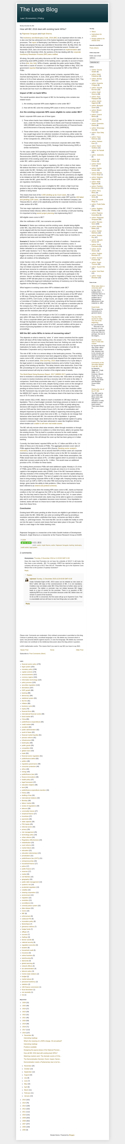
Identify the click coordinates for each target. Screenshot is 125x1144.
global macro (26, 751)
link (28, 63)
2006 (24, 1127)
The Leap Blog (39, 9)
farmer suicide (27, 940)
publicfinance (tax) (28, 774)
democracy (25, 695)
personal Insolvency (29, 982)
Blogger (71, 1135)
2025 (24, 1005)
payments (25, 819)
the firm (24, 701)
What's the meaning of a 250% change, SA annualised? (43, 1041)
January (27, 1096)
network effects (27, 966)
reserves (25, 871)
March (26, 1090)
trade (23, 753)
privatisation (26, 856)
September (28, 1072)
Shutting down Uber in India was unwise (98, 341)
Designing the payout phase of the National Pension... (42, 1050)
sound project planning (45, 213)
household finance (28, 863)
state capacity (26, 821)
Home (52, 650)
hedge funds (26, 929)
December (28, 1035)
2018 (24, 1027)
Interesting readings (30, 1038)
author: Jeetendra (98, 155)
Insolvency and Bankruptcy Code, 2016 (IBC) (40, 38)
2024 (24, 1008)
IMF (23, 913)
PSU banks (26, 824)
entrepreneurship (28, 861)
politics (24, 761)
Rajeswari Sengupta (29, 34)
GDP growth (26, 690)
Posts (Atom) (94, 48)
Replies (29, 575)
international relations (29, 798)
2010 (24, 1115)
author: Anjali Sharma (43, 545)
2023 (24, 1011)
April (26, 1087)
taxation (24, 947)
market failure (26, 848)
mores (24, 911)
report (34, 42)
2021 (24, 1017)
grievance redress (28, 926)
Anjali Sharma (46, 34)
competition (26, 748)
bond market (26, 716)
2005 (24, 1130)
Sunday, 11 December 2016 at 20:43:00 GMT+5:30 (54, 579)
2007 (24, 1124)
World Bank (26, 924)
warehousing (26, 958)
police (24, 866)
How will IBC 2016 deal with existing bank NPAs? (40, 1053)
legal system (33, 547)
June (26, 1081)
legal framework (27, 782)
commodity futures (28, 811)
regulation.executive (29, 945)
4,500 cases (53, 195)
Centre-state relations (29, 974)
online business (27, 955)
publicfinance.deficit (28, 758)
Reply (27, 570)
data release (26, 908)
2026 (24, 1002)
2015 (24, 1100)
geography (25, 879)
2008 (24, 1121)
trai (23, 995)
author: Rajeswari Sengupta (59, 545)
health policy (26, 779)
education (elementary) (30, 853)
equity (24, 709)
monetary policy (27, 669)
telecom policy (27, 971)
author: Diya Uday (98, 132)
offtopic (24, 932)
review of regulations (29, 806)
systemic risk (26, 884)
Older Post (79, 650)
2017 (24, 1030)
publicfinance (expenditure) (31, 722)
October (27, 1069)
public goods (26, 745)
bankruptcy (78, 545)
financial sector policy (29, 664)
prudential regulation (29, 887)
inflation (24, 703)
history (24, 793)
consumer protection (29, 766)
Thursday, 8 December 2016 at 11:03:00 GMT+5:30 (52, 558)
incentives (25, 816)
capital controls (27, 672)
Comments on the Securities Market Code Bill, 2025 (98, 364)
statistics (25, 984)
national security (27, 942)
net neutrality (26, 992)
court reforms (26, 845)
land (23, 787)
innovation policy (27, 921)
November (28, 1066)
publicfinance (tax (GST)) (30, 858)
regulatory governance (29, 764)
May (25, 1084)
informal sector (27, 827)
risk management (28, 832)
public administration (29, 730)
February (27, 1093)
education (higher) (28, 785)
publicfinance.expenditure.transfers (34, 790)
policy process (27, 682)
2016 (24, 1033)
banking (71, 545)
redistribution (26, 842)
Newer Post (24, 650)
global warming (27, 963)
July (25, 1078)
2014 (24, 1103)
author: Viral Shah (98, 271)
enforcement (26, 916)
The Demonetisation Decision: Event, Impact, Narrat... (42, 1059)
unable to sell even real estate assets (48, 423)
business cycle (27, 706)
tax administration (28, 968)
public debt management (30, 882)
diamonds (25, 961)
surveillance (26, 903)
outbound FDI (26, 919)
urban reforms (27, 837)
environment (26, 895)
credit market (25, 547)
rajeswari (33, 579)
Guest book (96, 307)
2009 (24, 1118)
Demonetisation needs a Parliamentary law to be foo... (42, 1062)
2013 (24, 1106)
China (24, 719)
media (24, 874)
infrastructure (26, 740)
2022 (24, 1014)
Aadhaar (25, 937)
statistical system (28, 698)
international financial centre (31, 714)
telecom (24, 808)
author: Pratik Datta (98, 204)
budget (24, 976)
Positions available (30, 1047)
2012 (24, 1109)
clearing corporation (29, 892)
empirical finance (28, 814)
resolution (25, 900)
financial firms (26, 711)
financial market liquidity (30, 735)
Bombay (25, 800)
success (24, 934)
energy (24, 772)
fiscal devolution (27, 989)
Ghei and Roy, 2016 (47, 361)
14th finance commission (30, 987)
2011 (24, 1112)
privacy (24, 829)
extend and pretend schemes (46, 486)
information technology (29, 680)
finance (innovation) (28, 777)
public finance (26, 869)
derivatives (25, 688)
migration (25, 898)
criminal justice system (29, 905)
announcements (27, 674)
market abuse (26, 979)
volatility (24, 890)
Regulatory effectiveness (30, 840)
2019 (24, 1024)
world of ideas (26, 732)
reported (32, 68)
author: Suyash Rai (98, 267)
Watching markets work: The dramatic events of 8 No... (42, 1056)
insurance (25, 953)
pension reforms (27, 737)
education (25, 850)
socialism (25, 727)
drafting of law (27, 795)
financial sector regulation (30, 756)
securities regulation (29, 685)
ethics (24, 769)
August (26, 1075)
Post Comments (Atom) (37, 653)
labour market (26, 803)
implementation (71, 50)
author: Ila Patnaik (98, 150)
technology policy (28, 835)
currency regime (27, 677)
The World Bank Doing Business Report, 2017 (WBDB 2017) (43, 374)
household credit (27, 950)
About (94, 31)
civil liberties (26, 877)
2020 (24, 1020)
